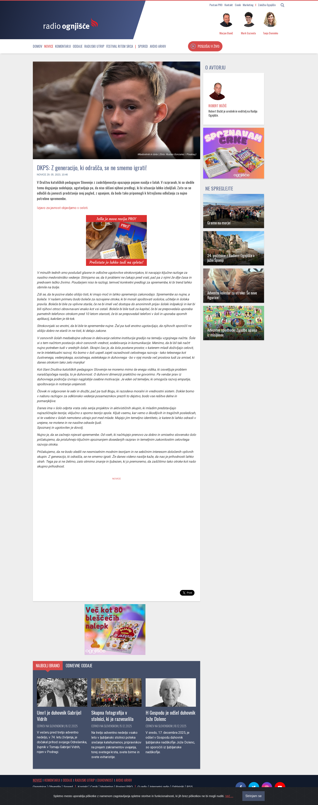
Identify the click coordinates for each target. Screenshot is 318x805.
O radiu (142, 786)
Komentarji (63, 46)
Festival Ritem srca (119, 46)
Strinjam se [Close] (253, 796)
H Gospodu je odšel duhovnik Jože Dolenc (170, 715)
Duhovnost (105, 780)
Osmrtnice (39, 786)
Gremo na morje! (219, 223)
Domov (37, 46)
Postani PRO (215, 5)
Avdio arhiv (158, 46)
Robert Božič (217, 105)
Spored (143, 46)
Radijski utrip (94, 46)
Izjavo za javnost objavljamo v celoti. (62, 208)
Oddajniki (178, 786)
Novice (48, 46)
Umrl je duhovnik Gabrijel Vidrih (59, 715)
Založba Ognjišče (267, 5)
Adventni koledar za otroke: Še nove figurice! (232, 295)
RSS (190, 786)
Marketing (248, 5)
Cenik (238, 5)
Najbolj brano (48, 665)
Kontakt (229, 5)
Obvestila (55, 786)
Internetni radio (159, 786)
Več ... (229, 796)
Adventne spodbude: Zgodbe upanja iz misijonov (232, 332)
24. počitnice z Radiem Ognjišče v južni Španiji (231, 257)
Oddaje (77, 46)
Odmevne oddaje (79, 665)
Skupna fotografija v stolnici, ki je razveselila (112, 715)
